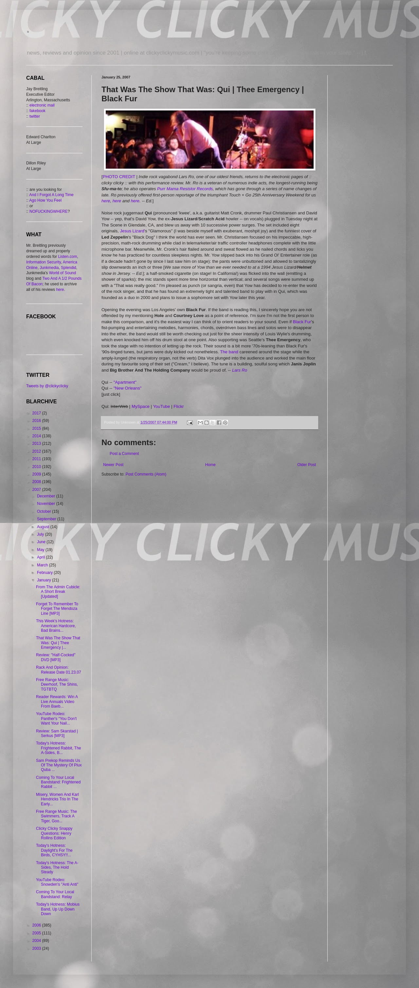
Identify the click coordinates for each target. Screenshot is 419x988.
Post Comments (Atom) (145, 474)
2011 (37, 459)
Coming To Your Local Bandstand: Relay (55, 894)
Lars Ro (239, 370)
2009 (37, 474)
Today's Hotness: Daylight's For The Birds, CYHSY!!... (54, 850)
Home (210, 464)
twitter (34, 116)
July (41, 534)
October (44, 511)
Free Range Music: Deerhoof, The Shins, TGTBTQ (57, 685)
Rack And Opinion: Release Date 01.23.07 (58, 669)
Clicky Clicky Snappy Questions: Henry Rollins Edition (54, 833)
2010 (37, 466)
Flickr (178, 406)
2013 (37, 443)
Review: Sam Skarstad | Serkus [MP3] (57, 733)
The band (229, 351)
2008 (37, 481)
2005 (37, 933)
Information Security (43, 262)
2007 (37, 489)
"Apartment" (125, 382)
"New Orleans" (128, 388)
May (41, 549)
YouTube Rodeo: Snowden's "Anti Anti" (57, 882)
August (43, 527)
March (43, 565)
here (105, 200)
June (41, 542)
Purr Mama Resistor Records (185, 188)
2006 (37, 925)
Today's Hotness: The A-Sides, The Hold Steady (57, 868)
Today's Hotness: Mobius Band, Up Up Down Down (58, 909)
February (45, 572)
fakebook (37, 111)
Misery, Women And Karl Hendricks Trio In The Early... (57, 799)
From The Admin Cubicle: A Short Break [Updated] (58, 592)
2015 (37, 428)
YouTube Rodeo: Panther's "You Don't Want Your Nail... (56, 719)
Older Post (306, 464)
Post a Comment (124, 453)
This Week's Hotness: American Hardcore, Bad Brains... (56, 626)
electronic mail (42, 105)
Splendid (68, 267)
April (41, 557)
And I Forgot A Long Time (51, 195)
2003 (37, 948)
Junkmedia (49, 267)
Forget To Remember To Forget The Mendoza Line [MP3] (57, 609)
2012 (37, 451)
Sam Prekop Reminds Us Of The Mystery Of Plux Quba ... (59, 765)
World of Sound (62, 273)
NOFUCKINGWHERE (48, 211)
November (46, 503)
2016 (37, 420)
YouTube (161, 406)
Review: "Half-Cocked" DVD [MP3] (56, 657)
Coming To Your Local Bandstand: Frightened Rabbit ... (58, 782)
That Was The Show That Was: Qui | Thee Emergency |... (58, 643)
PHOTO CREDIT (119, 176)
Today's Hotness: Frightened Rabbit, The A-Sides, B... (58, 748)
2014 (37, 436)
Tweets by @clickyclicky (47, 386)
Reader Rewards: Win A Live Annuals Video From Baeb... (57, 702)
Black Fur (302, 321)
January (44, 580)
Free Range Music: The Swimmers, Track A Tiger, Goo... (56, 816)
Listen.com (67, 256)
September (47, 519)
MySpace (141, 406)
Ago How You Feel (45, 200)
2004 (37, 940)
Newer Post (113, 464)
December (46, 496)
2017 (37, 413)
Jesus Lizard (132, 230)
